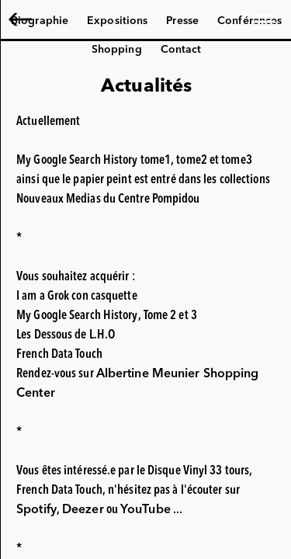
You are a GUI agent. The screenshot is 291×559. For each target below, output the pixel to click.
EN (23, 21)
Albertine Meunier (112, 21)
